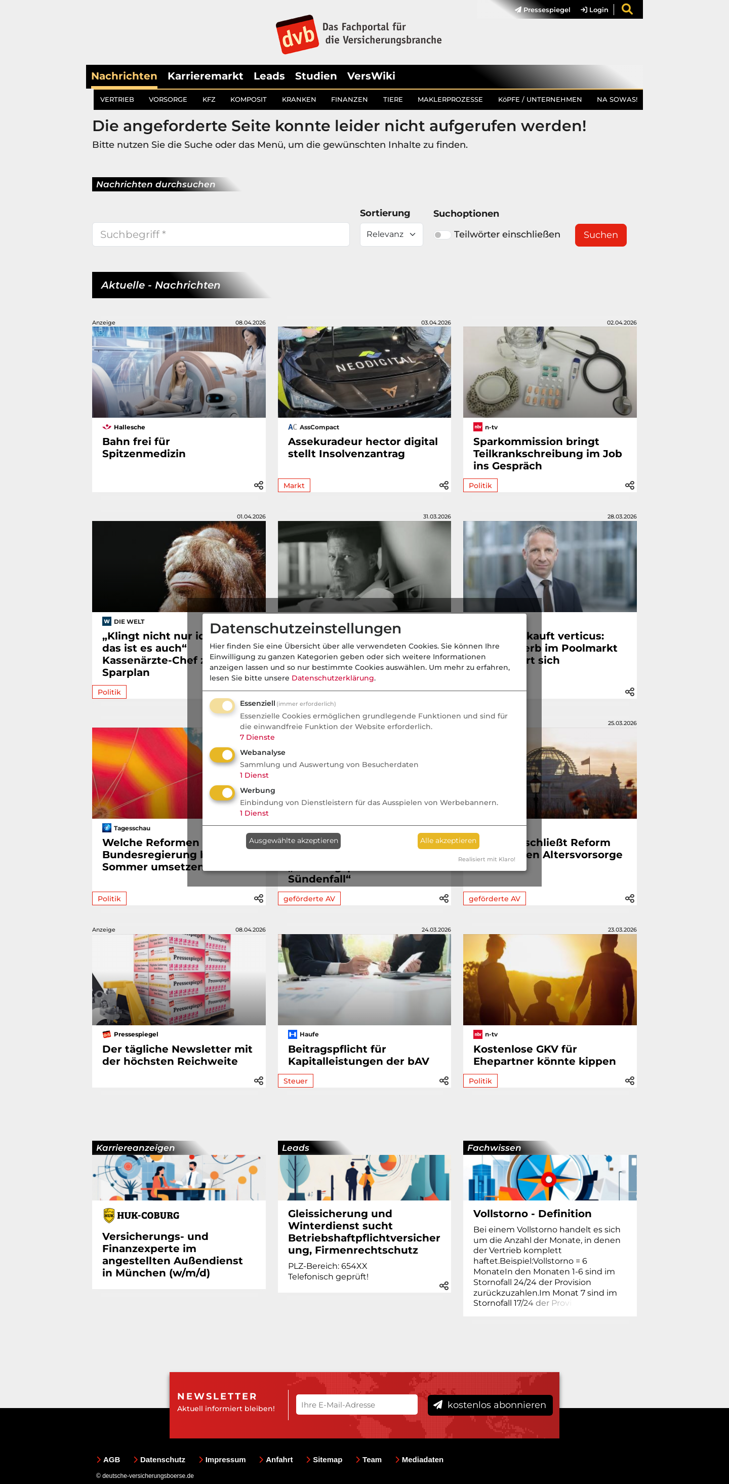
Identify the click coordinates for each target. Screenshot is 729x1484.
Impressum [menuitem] (222, 1459)
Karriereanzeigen (135, 1148)
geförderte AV (309, 898)
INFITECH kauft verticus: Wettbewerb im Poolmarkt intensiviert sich (545, 648)
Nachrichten (124, 76)
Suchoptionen (466, 213)
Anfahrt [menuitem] (276, 1459)
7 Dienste (257, 737)
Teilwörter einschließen (496, 234)
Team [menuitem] (368, 1459)
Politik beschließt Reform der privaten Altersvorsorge (548, 848)
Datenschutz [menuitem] (159, 1459)
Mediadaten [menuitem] (419, 1459)
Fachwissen (494, 1148)
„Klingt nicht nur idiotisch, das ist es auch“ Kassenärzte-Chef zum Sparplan (173, 654)
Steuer (296, 1081)
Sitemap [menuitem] (324, 1459)
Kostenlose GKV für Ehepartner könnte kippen (544, 1055)
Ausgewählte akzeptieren (293, 840)
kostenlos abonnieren (489, 1405)
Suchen (601, 234)
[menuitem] (538, 9)
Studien (316, 76)
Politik (480, 485)
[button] (258, 484)
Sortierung (385, 213)
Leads (269, 76)
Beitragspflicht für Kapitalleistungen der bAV (358, 1055)
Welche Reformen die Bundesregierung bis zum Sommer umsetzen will (172, 854)
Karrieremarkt (206, 76)
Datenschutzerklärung (333, 678)
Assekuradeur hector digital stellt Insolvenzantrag (363, 447)
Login (595, 10)
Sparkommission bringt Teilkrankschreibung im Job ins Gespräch (547, 453)
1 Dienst (254, 775)
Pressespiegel (543, 10)
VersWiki (371, 76)
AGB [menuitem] (108, 1459)
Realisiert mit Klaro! (486, 859)
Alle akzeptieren (448, 840)
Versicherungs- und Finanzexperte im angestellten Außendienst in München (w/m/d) (172, 1254)
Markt (294, 485)
